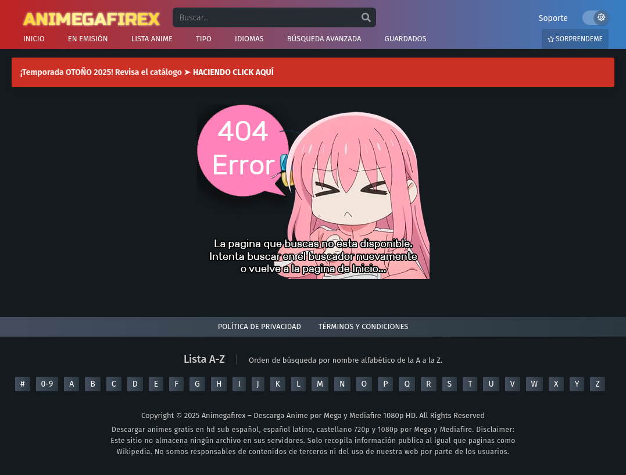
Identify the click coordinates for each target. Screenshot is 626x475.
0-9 (47, 384)
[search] (366, 18)
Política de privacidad (259, 326)
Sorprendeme (575, 39)
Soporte (553, 18)
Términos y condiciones (364, 326)
